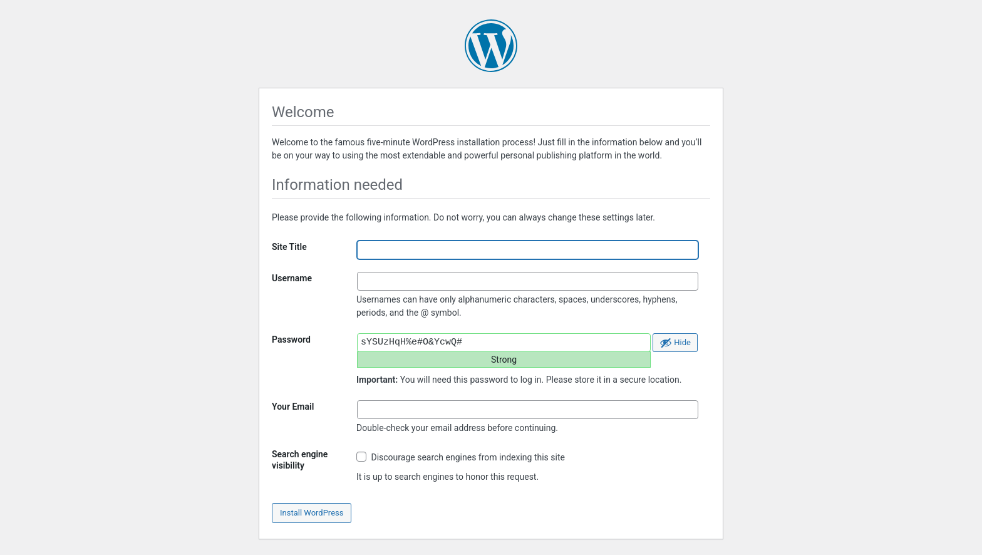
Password (291, 340)
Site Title (289, 247)
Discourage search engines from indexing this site (460, 457)
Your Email (293, 407)
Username (292, 278)
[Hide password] (675, 342)
